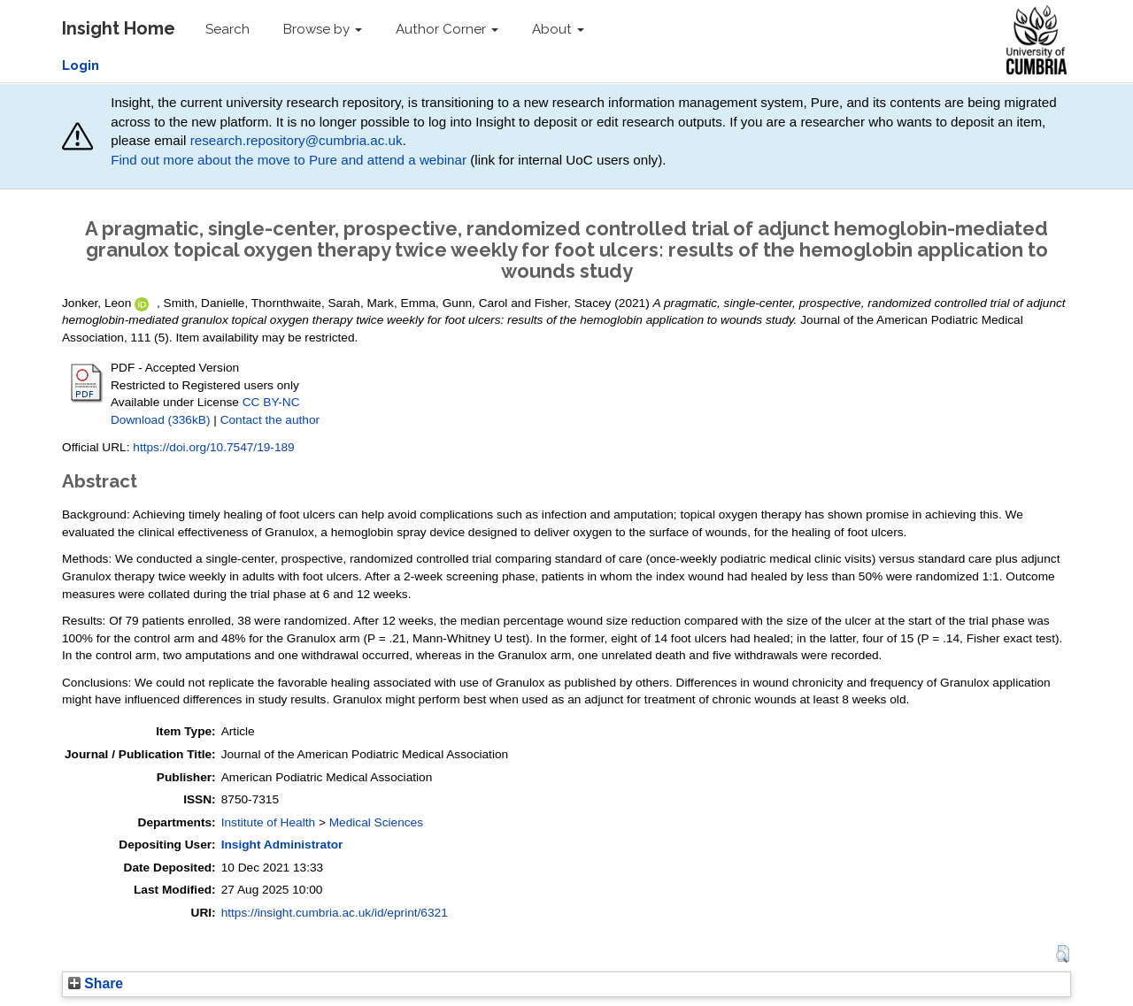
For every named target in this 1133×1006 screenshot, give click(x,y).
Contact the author (270, 419)
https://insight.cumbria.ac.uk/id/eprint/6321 (334, 912)
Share (95, 983)
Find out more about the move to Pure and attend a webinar (288, 159)
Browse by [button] (322, 29)
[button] (1062, 954)
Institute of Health (268, 822)
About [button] (558, 29)
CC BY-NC (271, 402)
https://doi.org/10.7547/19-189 (213, 447)
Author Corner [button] (447, 29)
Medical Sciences (376, 822)
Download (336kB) (160, 419)
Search (227, 29)
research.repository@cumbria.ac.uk (296, 140)
